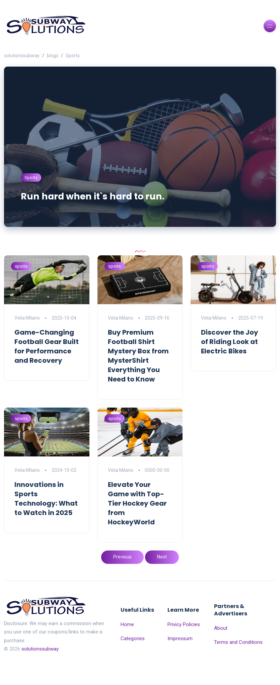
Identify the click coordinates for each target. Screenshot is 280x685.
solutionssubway (22, 55)
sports (21, 284)
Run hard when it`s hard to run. (106, 213)
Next (162, 575)
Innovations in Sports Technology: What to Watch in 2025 (46, 516)
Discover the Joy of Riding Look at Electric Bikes (229, 360)
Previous (122, 575)
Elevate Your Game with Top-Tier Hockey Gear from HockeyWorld (137, 521)
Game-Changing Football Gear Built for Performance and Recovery (46, 364)
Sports (73, 55)
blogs (52, 55)
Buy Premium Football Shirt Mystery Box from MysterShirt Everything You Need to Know (138, 374)
